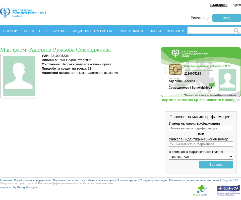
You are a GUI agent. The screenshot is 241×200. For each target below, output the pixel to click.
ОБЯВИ (155, 31)
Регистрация (201, 18)
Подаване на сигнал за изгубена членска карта (83, 180)
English (235, 5)
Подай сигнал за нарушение (32, 180)
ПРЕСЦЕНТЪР (35, 31)
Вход (226, 18)
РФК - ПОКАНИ (131, 31)
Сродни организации (153, 180)
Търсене (216, 164)
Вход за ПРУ (230, 180)
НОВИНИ (10, 31)
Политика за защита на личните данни (194, 180)
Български (218, 5)
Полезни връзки (127, 180)
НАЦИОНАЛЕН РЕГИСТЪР (92, 31)
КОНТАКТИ (176, 31)
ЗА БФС (59, 31)
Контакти (6, 180)
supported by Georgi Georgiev (19, 187)
